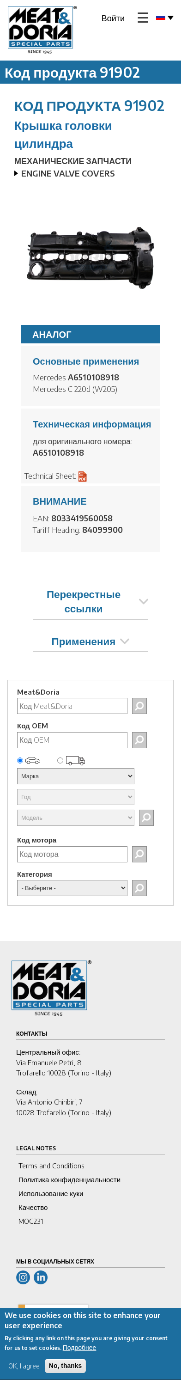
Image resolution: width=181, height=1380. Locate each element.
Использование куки (50, 1193)
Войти (113, 17)
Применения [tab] (91, 641)
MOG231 (30, 1221)
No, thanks (65, 1372)
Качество (33, 1207)
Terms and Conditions (51, 1165)
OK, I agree (24, 1373)
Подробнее (80, 1354)
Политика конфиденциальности (69, 1179)
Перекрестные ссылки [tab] (97, 601)
